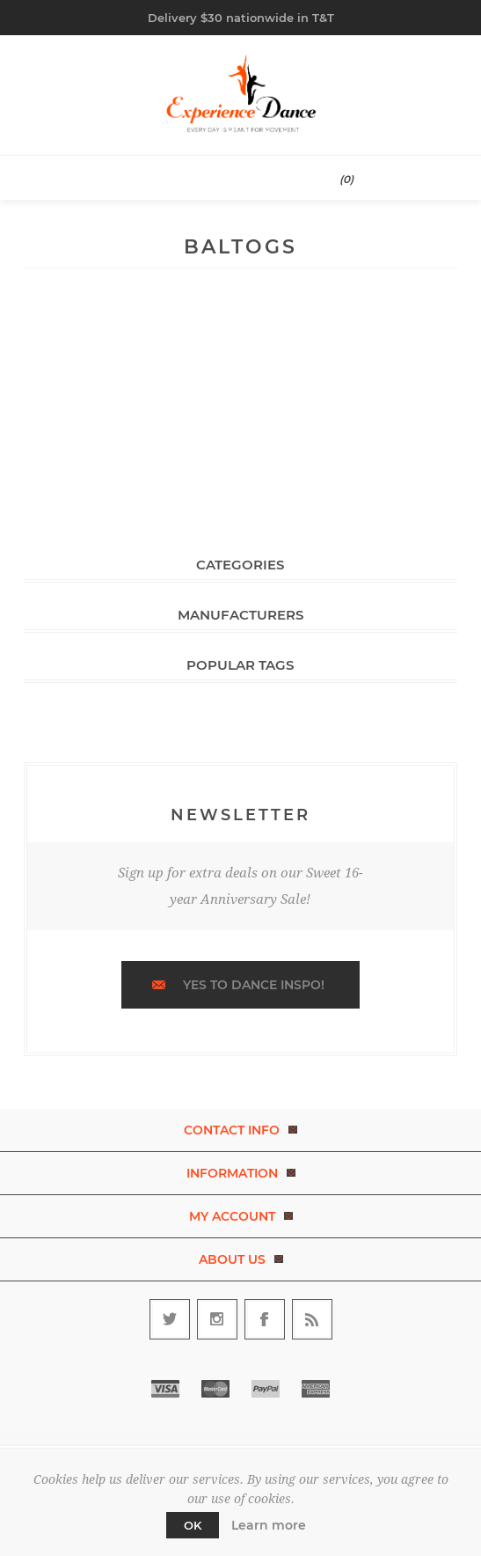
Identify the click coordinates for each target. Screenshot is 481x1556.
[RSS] (312, 1319)
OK (192, 1525)
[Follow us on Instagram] (217, 1319)
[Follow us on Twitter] (169, 1319)
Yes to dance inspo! (253, 985)
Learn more (268, 1525)
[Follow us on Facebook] (264, 1319)
